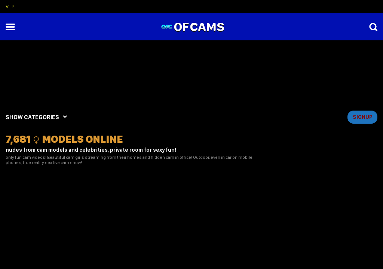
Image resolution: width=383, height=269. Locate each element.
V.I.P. (10, 6)
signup (363, 117)
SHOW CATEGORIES (32, 117)
